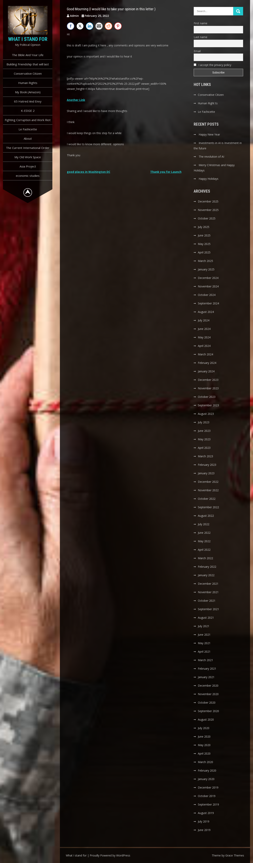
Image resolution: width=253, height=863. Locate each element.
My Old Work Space (27, 157)
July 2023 (203, 422)
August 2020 (206, 719)
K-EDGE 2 (28, 111)
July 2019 (203, 821)
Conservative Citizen (28, 73)
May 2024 (204, 337)
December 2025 (208, 201)
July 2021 (203, 626)
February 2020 (207, 770)
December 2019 (208, 787)
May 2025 (204, 244)
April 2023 (204, 448)
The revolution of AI (211, 156)
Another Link (76, 100)
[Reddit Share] (108, 26)
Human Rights (27, 83)
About (28, 138)
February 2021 (207, 668)
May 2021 (204, 643)
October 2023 (206, 397)
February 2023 (207, 465)
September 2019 (208, 804)
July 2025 (203, 227)
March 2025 (205, 261)
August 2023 (206, 414)
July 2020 (203, 728)
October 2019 (206, 796)
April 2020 (204, 753)
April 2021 (204, 651)
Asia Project (28, 166)
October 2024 (206, 295)
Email (197, 51)
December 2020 (208, 685)
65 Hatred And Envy (28, 101)
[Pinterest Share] (118, 26)
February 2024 (207, 363)
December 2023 (208, 380)
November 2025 (208, 210)
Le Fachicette (206, 112)
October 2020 (206, 702)
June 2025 (204, 235)
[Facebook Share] (70, 26)
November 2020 (208, 694)
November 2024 (208, 286)
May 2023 (204, 439)
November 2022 (208, 490)
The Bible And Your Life (27, 55)
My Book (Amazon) (28, 92)
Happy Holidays (208, 179)
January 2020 (206, 779)
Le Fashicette (28, 129)
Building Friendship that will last (28, 64)
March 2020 (205, 762)
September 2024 (208, 303)
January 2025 (206, 269)
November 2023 (208, 388)
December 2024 (208, 278)
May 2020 (204, 745)
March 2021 (205, 660)
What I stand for (27, 39)
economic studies (28, 176)
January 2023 (206, 473)
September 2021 (208, 609)
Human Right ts (208, 103)
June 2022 (204, 533)
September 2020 (208, 711)
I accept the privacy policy (212, 65)
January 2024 (206, 371)
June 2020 (204, 736)
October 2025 (206, 218)
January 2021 (206, 677)
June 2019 (204, 830)
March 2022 (205, 558)
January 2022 (206, 575)
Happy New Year (209, 134)
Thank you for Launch (165, 172)
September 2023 (208, 405)
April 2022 (204, 549)
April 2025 (204, 252)
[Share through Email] (99, 26)
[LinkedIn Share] (89, 26)
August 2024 (206, 312)
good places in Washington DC (88, 172)
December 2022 (208, 482)
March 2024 (205, 354)
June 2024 (204, 329)
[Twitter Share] (80, 26)
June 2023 (204, 431)
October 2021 (206, 600)
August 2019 (206, 813)
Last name (200, 37)
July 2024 (203, 320)
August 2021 (206, 617)
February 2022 (207, 566)
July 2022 (203, 524)
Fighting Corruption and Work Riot (28, 120)
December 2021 (208, 583)
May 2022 (204, 541)
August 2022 (206, 516)
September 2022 (208, 507)
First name (200, 23)
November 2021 (208, 592)
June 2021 (204, 634)
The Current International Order (27, 148)
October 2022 (206, 499)
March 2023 (205, 456)
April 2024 (204, 346)
